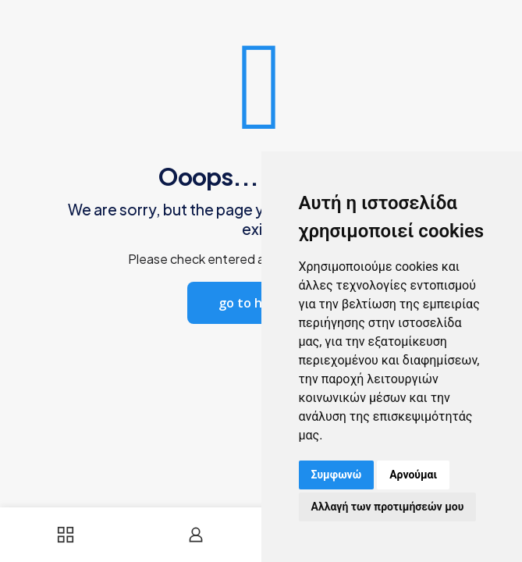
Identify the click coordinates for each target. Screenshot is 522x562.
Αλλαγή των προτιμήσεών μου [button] (387, 506)
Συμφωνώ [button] (336, 474)
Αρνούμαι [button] (413, 474)
